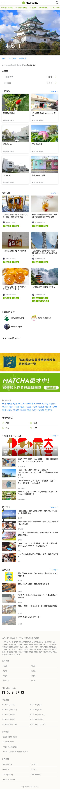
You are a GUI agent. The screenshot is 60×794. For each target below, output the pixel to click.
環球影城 (29, 403)
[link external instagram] (18, 693)
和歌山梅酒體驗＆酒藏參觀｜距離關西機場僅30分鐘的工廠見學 (44, 215)
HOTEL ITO (7, 175)
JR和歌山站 (7, 144)
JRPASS (38, 403)
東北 (55, 407)
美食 (5, 422)
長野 (22, 407)
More (53, 91)
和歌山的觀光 (7, 7)
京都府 (4, 671)
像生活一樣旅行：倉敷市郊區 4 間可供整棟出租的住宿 (37, 606)
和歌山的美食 (21, 7)
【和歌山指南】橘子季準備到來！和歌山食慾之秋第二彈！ (15, 288)
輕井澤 (5, 407)
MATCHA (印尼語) (8, 719)
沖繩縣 (33, 675)
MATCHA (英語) (36, 704)
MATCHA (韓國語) (8, 714)
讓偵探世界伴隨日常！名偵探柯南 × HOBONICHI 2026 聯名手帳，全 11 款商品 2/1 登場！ (38, 460)
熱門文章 (12, 58)
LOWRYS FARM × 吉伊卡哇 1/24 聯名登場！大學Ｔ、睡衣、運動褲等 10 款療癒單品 (37, 481)
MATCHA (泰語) (36, 709)
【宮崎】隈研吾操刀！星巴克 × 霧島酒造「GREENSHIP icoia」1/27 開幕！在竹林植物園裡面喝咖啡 (38, 472)
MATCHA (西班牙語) (37, 724)
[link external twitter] (9, 693)
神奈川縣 (5, 680)
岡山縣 (33, 680)
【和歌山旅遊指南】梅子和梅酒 (14, 250)
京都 (15, 403)
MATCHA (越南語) (36, 719)
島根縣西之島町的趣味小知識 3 (29, 616)
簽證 (29, 410)
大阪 (10, 403)
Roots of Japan (11, 222)
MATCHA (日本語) (8, 704)
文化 (33, 427)
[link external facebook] (4, 693)
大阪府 (33, 666)
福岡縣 (4, 675)
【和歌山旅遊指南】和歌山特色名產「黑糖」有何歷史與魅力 (15, 215)
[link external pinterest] (13, 693)
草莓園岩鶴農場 (9, 113)
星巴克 (41, 407)
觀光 (5, 427)
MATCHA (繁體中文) (9, 709)
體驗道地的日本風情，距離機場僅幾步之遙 (33, 584)
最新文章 (23, 58)
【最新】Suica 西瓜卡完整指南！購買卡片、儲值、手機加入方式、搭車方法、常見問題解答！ (37, 544)
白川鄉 (48, 407)
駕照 (4, 410)
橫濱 (17, 407)
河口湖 (53, 403)
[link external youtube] (23, 693)
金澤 (11, 407)
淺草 (35, 410)
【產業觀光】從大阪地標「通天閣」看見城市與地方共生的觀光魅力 (44, 253)
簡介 (4, 58)
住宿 (33, 422)
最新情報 (43, 7)
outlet (23, 410)
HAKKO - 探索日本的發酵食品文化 (15, 751)
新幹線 (41, 410)
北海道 (45, 403)
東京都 (4, 666)
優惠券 (33, 7)
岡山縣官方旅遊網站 (9, 737)
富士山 (28, 407)
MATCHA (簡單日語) (9, 724)
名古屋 (21, 403)
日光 (10, 410)
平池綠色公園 (37, 144)
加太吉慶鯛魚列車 (38, 175)
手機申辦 (49, 410)
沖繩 (4, 403)
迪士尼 (16, 410)
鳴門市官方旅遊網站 (9, 746)
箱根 (35, 407)
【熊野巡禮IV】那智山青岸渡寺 (43, 287)
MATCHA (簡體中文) (37, 714)
